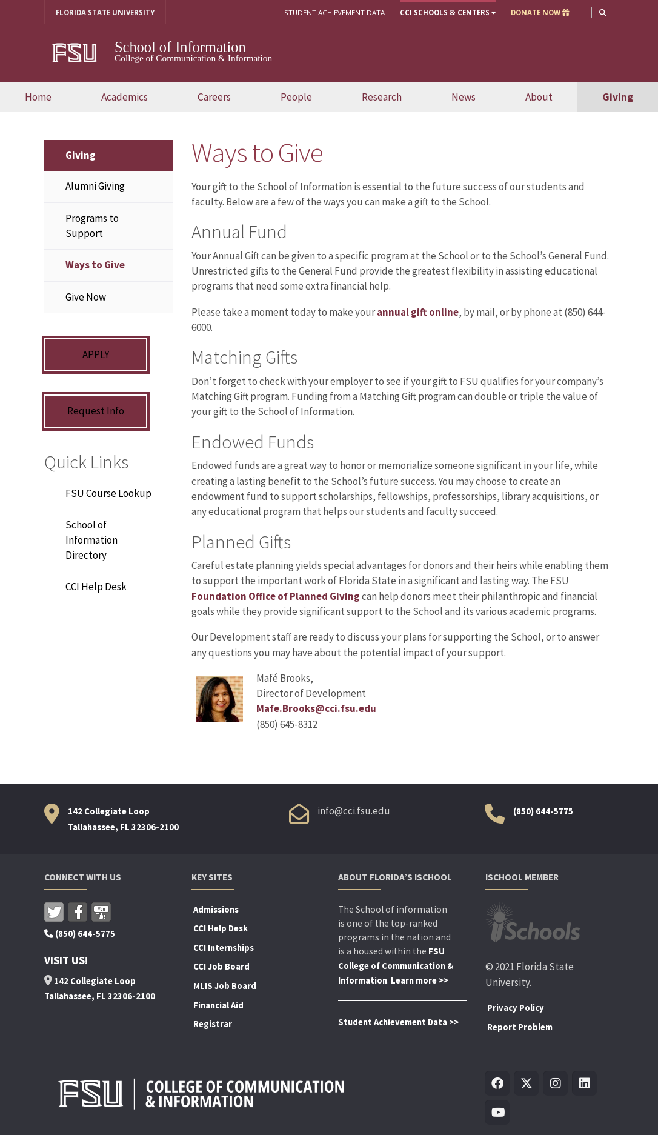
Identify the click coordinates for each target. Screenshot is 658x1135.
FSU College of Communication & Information (395, 966)
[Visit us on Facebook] (497, 1083)
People (296, 97)
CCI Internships (223, 947)
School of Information (181, 47)
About (539, 97)
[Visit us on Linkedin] (585, 1083)
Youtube (101, 912)
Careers (214, 97)
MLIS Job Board (224, 985)
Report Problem (520, 1027)
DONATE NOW (540, 12)
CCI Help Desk (96, 586)
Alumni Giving (95, 186)
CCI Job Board (221, 966)
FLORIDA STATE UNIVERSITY (105, 12)
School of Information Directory (91, 540)
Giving (617, 97)
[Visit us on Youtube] (497, 1112)
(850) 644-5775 (543, 811)
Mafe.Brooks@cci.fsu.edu (316, 708)
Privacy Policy (515, 1007)
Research (382, 97)
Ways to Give (95, 264)
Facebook (77, 912)
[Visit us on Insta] (555, 1083)
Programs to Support (92, 225)
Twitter (54, 912)
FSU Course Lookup (108, 493)
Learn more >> (419, 980)
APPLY (95, 354)
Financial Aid (218, 1005)
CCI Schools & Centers (448, 12)
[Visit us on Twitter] (526, 1083)
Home (38, 97)
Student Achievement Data (334, 12)
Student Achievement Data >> (398, 1022)
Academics (124, 97)
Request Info (95, 411)
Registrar (212, 1024)
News (463, 97)
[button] (602, 12)
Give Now (85, 297)
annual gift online (418, 312)
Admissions (216, 909)
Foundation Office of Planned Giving (275, 596)
